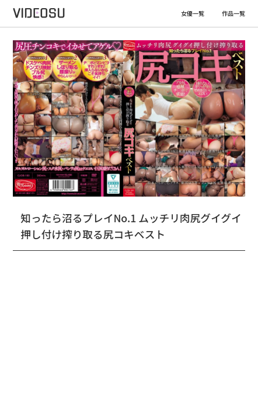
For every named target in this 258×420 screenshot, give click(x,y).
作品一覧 (233, 13)
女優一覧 (192, 13)
